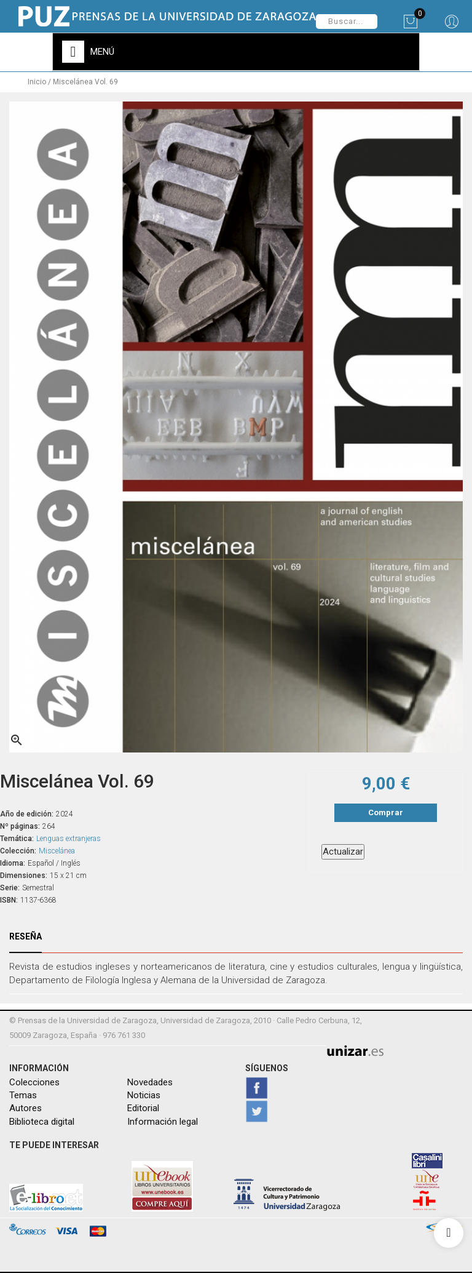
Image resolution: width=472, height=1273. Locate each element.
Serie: (10, 888)
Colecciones (34, 1082)
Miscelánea (57, 851)
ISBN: (9, 900)
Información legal (162, 1121)
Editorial (143, 1108)
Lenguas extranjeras (68, 838)
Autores (25, 1108)
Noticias (143, 1095)
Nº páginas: (20, 826)
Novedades (150, 1082)
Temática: (17, 838)
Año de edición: (26, 814)
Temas (23, 1095)
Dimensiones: (23, 875)
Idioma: (12, 863)
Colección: (18, 851)
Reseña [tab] (25, 936)
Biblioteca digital (41, 1121)
